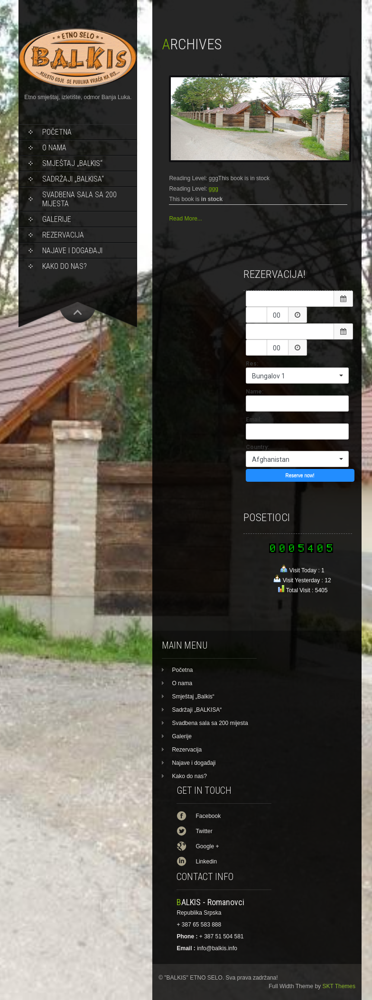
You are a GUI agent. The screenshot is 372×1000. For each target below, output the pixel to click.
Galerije (56, 219)
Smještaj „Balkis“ (72, 163)
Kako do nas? (64, 266)
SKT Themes (338, 986)
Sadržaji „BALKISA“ (73, 178)
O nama (54, 147)
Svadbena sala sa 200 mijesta (79, 199)
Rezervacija (63, 234)
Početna (57, 132)
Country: (257, 447)
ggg (213, 188)
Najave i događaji (72, 250)
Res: (252, 363)
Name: (254, 391)
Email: (253, 419)
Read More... (185, 218)
